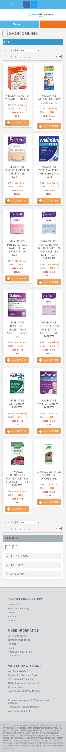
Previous (6, 57)
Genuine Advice (16, 687)
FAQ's (11, 647)
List (59, 50)
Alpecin (11, 620)
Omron (11, 612)
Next (34, 57)
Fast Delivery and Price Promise (24, 691)
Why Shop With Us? (18, 671)
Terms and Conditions (19, 639)
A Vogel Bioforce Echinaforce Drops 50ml (49, 475)
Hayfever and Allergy (18, 608)
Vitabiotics (13, 604)
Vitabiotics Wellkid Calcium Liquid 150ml (49, 99)
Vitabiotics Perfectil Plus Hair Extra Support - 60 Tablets (49, 329)
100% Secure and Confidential (23, 683)
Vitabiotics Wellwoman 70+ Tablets (48, 404)
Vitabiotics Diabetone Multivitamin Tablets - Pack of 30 (17, 329)
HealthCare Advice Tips (20, 651)
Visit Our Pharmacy (18, 636)
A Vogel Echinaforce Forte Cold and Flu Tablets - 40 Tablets (17, 478)
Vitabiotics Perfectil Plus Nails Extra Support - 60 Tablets (17, 248)
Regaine (12, 616)
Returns (12, 644)
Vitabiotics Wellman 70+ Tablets (17, 404)
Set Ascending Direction (43, 50)
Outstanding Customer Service (23, 675)
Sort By (9, 50)
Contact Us (13, 655)
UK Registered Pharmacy (21, 679)
